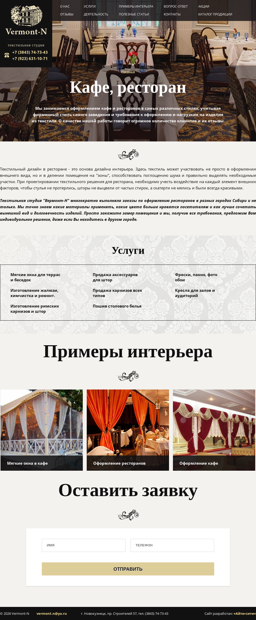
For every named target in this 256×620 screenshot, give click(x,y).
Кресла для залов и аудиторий (195, 293)
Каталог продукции (215, 14)
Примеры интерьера (136, 6)
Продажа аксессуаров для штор (115, 277)
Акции (203, 6)
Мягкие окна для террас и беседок (35, 277)
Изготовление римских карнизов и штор (34, 308)
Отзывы (66, 14)
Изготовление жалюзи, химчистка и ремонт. (34, 293)
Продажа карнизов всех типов (117, 293)
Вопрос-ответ (176, 6)
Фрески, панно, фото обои (196, 277)
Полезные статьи (134, 14)
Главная (128, 72)
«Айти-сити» (245, 613)
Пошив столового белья (117, 306)
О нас (65, 6)
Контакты (172, 14)
